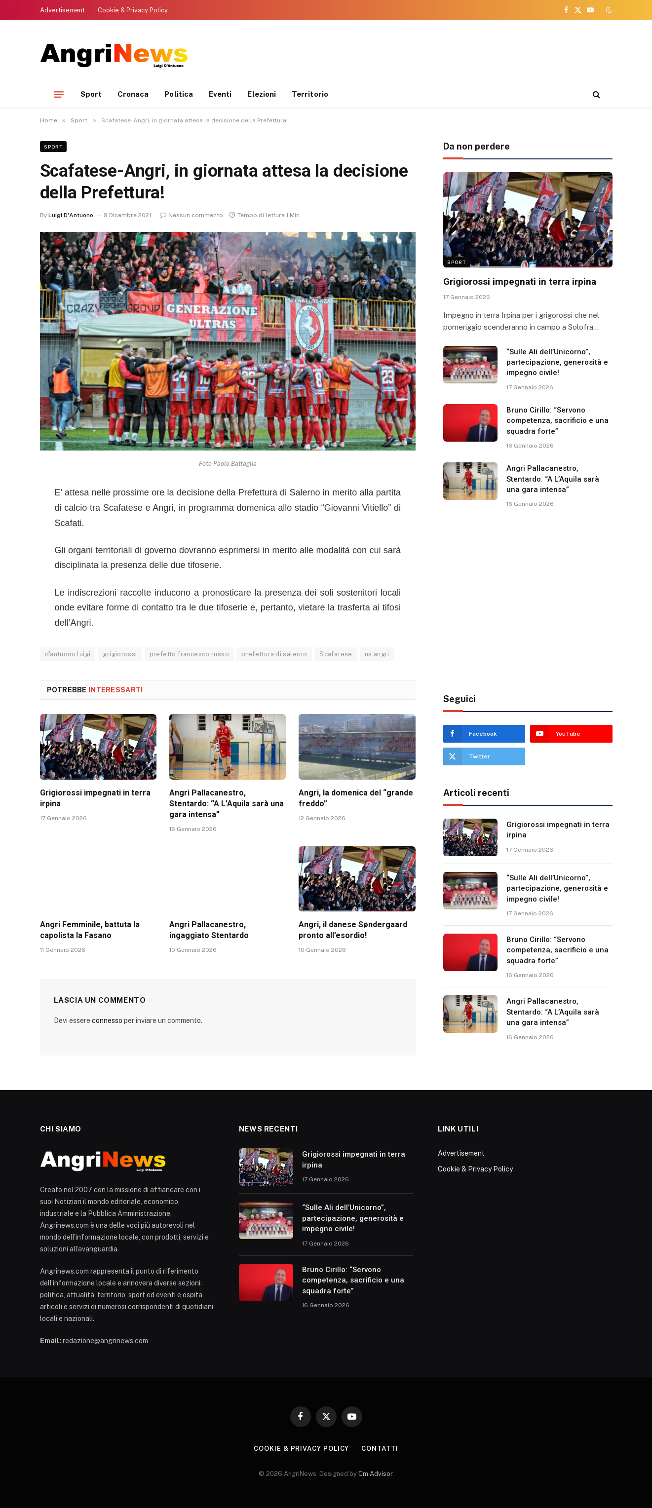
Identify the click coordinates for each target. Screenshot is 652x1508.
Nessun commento (191, 215)
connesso (107, 1020)
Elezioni (261, 94)
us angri (377, 654)
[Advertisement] (433, 54)
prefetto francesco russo (189, 654)
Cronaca (133, 94)
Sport (91, 94)
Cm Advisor (375, 1473)
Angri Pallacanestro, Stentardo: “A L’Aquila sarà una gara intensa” (226, 803)
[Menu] (59, 94)
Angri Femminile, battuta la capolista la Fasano (90, 930)
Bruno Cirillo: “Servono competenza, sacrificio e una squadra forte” (557, 421)
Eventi (220, 94)
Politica (178, 94)
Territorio (310, 94)
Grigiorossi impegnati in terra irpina (95, 798)
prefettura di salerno (274, 654)
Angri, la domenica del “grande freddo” (356, 798)
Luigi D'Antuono (70, 215)
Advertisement (62, 10)
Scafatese (335, 654)
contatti (379, 1448)
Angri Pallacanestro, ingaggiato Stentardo (209, 930)
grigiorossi (120, 654)
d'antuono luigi (68, 654)
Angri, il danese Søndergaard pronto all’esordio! (353, 930)
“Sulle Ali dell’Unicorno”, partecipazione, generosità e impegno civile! (557, 362)
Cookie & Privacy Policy (133, 10)
